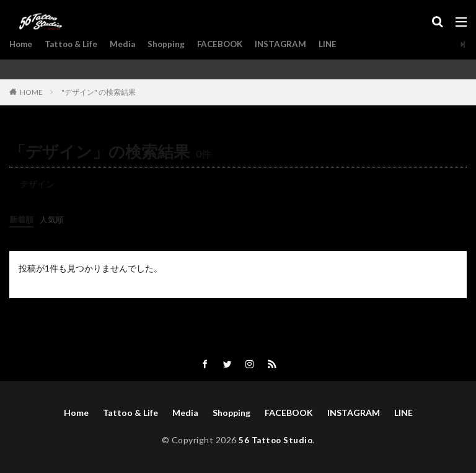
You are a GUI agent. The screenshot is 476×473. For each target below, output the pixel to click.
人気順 (55, 219)
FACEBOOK (227, 44)
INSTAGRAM (289, 44)
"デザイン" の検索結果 (98, 92)
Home (21, 44)
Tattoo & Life (74, 44)
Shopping (171, 44)
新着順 (22, 219)
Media (127, 44)
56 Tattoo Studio (275, 440)
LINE (337, 44)
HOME (31, 92)
